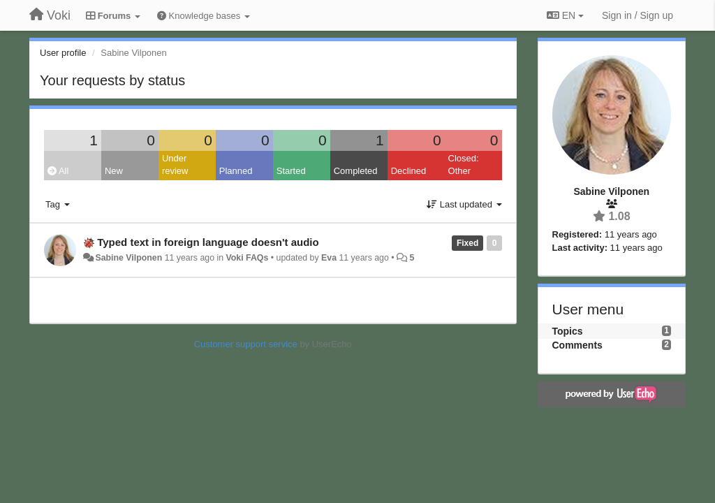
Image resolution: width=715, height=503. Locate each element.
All (57, 171)
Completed (356, 171)
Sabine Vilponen (128, 258)
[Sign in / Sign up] (637, 15)
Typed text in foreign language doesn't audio (207, 242)
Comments (577, 345)
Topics (567, 331)
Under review (175, 165)
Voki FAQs (247, 258)
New (114, 171)
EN (565, 15)
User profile (63, 53)
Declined (409, 171)
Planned (236, 171)
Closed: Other (463, 165)
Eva (329, 258)
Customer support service (245, 344)
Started (291, 171)
